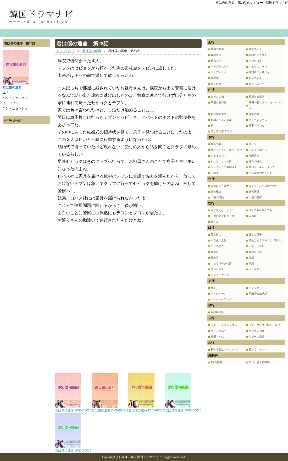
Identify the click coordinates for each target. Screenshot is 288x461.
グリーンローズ (258, 119)
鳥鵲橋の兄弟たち (259, 72)
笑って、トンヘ (258, 349)
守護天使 (254, 155)
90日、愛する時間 (259, 362)
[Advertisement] (26, 205)
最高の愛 (216, 144)
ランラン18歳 (256, 330)
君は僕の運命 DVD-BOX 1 (73, 408)
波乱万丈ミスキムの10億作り (266, 240)
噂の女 (215, 78)
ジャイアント (218, 155)
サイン (253, 144)
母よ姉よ (216, 234)
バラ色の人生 (218, 240)
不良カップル (256, 246)
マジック (254, 287)
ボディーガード (220, 275)
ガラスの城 (217, 96)
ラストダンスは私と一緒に (264, 325)
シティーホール (258, 149)
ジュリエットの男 (221, 161)
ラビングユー (218, 330)
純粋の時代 (255, 161)
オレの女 (216, 83)
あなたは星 (255, 60)
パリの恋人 (217, 246)
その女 (215, 172)
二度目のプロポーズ (222, 216)
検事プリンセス (258, 125)
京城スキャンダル (221, 119)
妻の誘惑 (254, 191)
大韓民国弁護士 (220, 185)
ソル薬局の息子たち (260, 172)
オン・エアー (256, 83)
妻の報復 (216, 191)
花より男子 (255, 234)
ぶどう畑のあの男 (221, 263)
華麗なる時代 (218, 102)
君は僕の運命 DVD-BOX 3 (146, 408)
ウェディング (218, 72)
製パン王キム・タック (262, 167)
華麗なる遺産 (256, 96)
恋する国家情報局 (221, 131)
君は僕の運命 (91, 51)
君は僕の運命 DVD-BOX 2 (110, 408)
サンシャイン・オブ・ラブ (226, 149)
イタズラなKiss (220, 66)
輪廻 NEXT (218, 336)
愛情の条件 (217, 49)
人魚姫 (253, 216)
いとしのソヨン (258, 66)
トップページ (65, 51)
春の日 (215, 251)
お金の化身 (255, 78)
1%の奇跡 (216, 362)
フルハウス (217, 269)
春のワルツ (255, 251)
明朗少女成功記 (258, 293)
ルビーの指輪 (256, 336)
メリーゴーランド (221, 299)
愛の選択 (216, 54)
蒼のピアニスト (258, 54)
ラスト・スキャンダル (224, 325)
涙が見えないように (222, 210)
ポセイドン (255, 269)
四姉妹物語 (217, 312)
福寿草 (215, 257)
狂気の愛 (254, 113)
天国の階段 (217, 197)
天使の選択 (255, 197)
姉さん (215, 221)
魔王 (213, 287)
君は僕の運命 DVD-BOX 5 (73, 448)
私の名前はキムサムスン (225, 349)
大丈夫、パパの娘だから (263, 185)
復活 (251, 257)
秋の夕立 (216, 60)
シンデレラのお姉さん (224, 167)
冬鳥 (251, 263)
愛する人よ (255, 49)
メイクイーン (218, 293)
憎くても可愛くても (260, 210)
